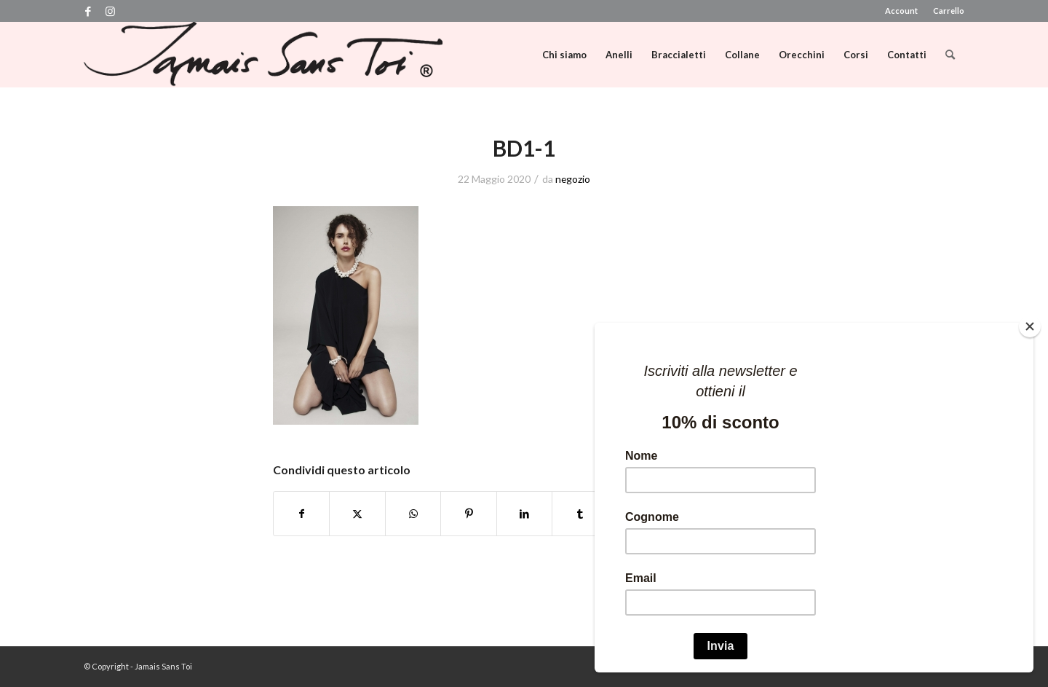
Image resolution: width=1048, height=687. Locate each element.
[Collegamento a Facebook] (87, 11)
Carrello (948, 10)
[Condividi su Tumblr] (579, 513)
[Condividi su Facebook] (301, 513)
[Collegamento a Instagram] (110, 11)
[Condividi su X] (357, 513)
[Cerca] (950, 54)
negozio (572, 179)
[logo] (263, 54)
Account (901, 10)
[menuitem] (902, 11)
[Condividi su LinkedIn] (524, 513)
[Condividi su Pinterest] (468, 513)
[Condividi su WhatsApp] (413, 513)
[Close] (1030, 326)
